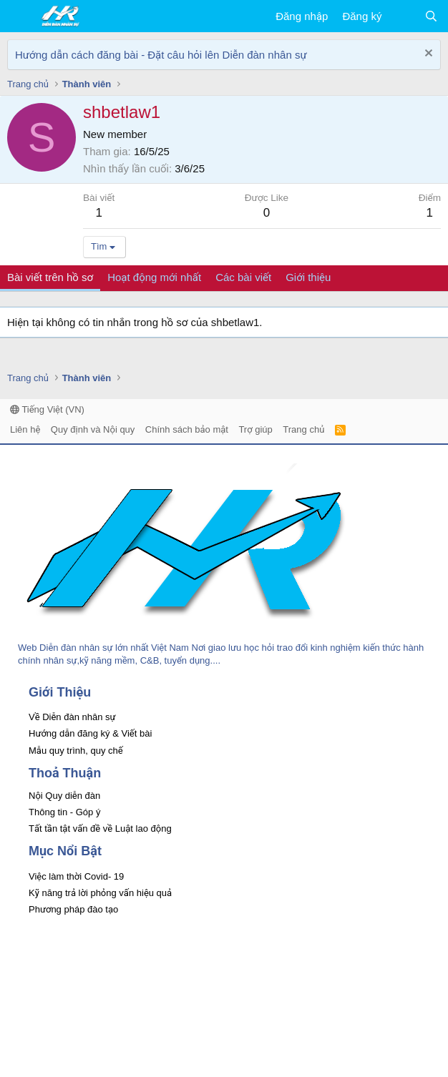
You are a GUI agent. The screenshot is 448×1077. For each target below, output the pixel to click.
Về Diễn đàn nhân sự (72, 717)
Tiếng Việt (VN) (47, 409)
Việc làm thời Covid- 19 (76, 876)
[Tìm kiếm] (431, 16)
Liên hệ (25, 429)
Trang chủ (303, 429)
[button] (19, 16)
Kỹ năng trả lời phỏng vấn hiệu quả (100, 892)
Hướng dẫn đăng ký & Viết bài (90, 733)
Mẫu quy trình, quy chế (76, 750)
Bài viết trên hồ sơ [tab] (50, 277)
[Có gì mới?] (403, 16)
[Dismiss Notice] (427, 54)
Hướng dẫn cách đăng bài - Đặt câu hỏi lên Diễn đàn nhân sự (161, 55)
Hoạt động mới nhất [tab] (154, 277)
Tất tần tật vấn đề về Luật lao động (100, 828)
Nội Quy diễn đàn (64, 795)
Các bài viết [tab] (243, 277)
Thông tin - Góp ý (64, 812)
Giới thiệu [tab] (308, 277)
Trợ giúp (255, 429)
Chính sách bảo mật (186, 429)
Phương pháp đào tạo (73, 909)
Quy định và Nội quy (93, 429)
